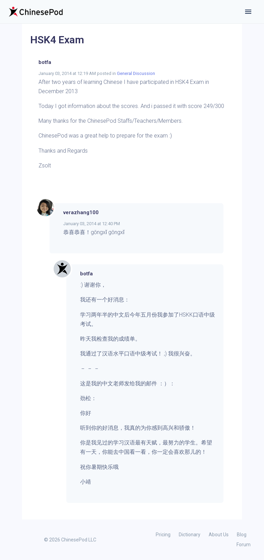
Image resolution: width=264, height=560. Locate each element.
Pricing (163, 534)
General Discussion (136, 73)
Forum (243, 544)
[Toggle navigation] (248, 11)
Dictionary (189, 534)
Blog (241, 534)
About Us (219, 534)
